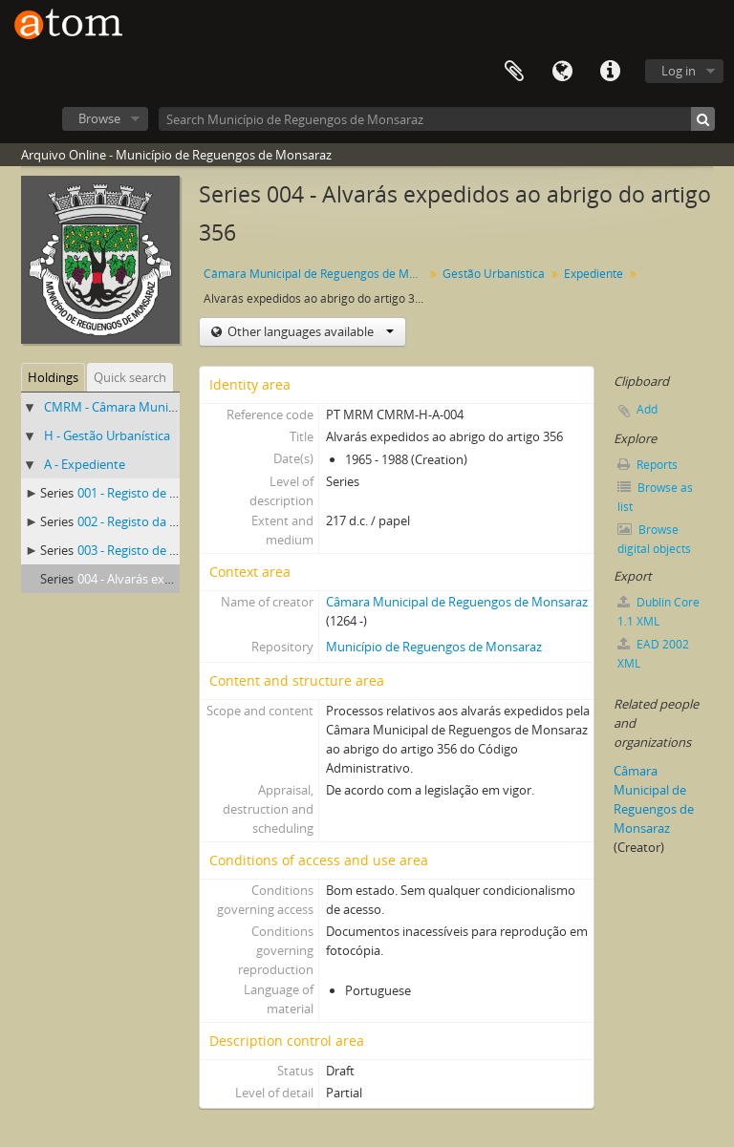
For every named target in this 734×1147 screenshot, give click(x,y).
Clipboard (514, 72)
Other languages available (309, 331)
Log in (678, 70)
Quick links (610, 72)
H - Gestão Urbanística (107, 435)
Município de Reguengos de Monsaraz (434, 646)
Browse (99, 118)
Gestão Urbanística (494, 274)
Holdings (53, 377)
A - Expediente (84, 464)
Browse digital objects (654, 539)
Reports (647, 465)
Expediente (593, 274)
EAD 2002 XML (653, 653)
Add (647, 409)
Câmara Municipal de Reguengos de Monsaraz (316, 274)
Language (562, 72)
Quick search (130, 377)
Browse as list (655, 497)
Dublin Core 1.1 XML (658, 611)
